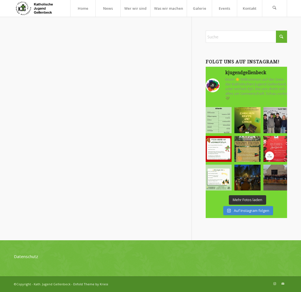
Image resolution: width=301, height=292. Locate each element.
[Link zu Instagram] (274, 283)
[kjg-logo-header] (37, 8)
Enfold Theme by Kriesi (90, 284)
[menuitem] (82, 8)
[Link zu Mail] (283, 283)
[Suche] (274, 8)
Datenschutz (26, 256)
